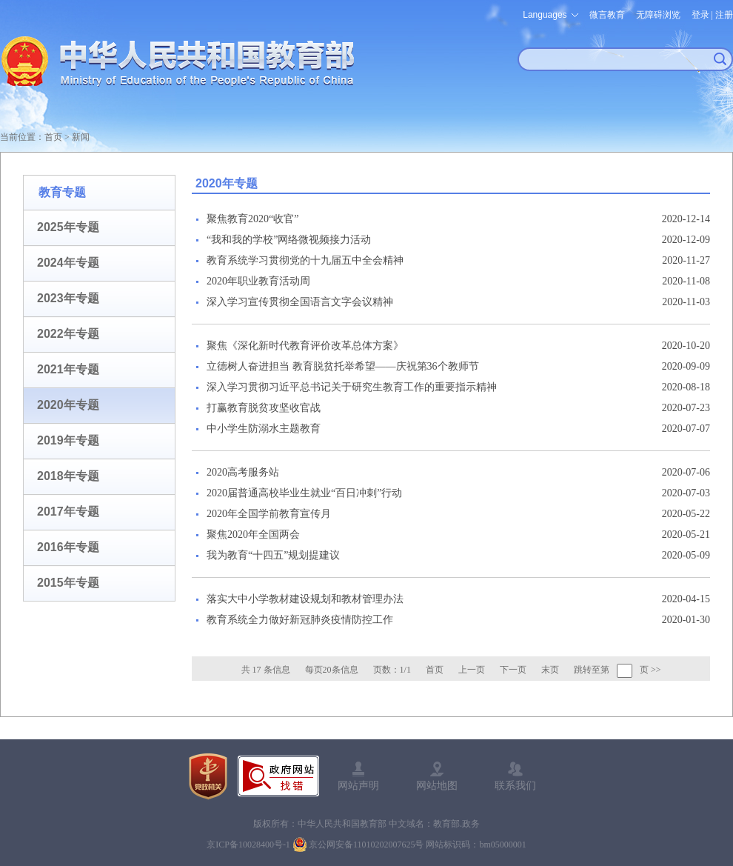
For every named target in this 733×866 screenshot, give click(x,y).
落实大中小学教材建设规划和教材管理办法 (305, 598)
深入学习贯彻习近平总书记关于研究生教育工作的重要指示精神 (352, 387)
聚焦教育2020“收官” (252, 218)
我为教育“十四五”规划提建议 (273, 555)
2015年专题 (68, 582)
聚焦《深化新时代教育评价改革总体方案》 (305, 345)
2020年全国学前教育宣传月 (269, 513)
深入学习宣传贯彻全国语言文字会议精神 (300, 301)
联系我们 (515, 785)
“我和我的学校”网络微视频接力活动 (289, 239)
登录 (700, 15)
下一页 (513, 670)
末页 (550, 670)
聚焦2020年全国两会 (253, 534)
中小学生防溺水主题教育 (264, 428)
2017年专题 (68, 511)
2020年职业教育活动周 (258, 281)
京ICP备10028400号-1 (248, 844)
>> (656, 670)
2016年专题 (68, 547)
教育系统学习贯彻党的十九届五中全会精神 (305, 260)
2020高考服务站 (243, 472)
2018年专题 (68, 476)
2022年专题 (68, 333)
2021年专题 (68, 369)
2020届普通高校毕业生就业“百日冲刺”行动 (304, 493)
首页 (53, 137)
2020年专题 (68, 405)
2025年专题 (68, 227)
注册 (724, 15)
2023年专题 (68, 298)
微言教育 (607, 15)
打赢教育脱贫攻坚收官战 (264, 407)
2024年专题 (68, 262)
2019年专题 (68, 440)
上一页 (471, 670)
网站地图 (437, 785)
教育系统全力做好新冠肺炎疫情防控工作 (300, 619)
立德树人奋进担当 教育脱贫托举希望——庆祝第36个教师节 (343, 366)
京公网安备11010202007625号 (366, 844)
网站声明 (358, 785)
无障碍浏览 (658, 15)
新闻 (81, 137)
